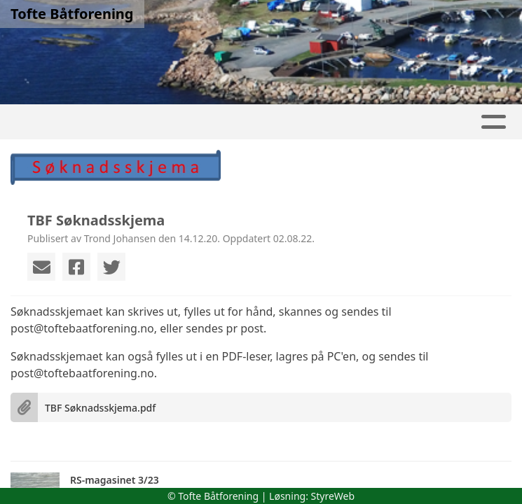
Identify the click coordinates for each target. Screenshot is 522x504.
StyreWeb (333, 496)
